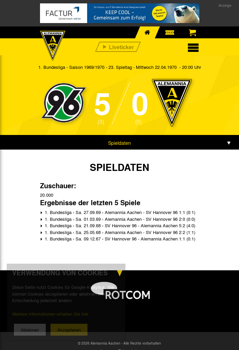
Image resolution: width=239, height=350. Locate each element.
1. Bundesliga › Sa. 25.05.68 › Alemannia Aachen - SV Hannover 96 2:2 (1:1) (119, 232)
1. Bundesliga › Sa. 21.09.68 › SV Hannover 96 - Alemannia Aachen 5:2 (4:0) (119, 225)
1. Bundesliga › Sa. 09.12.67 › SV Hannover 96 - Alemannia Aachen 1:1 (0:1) (119, 238)
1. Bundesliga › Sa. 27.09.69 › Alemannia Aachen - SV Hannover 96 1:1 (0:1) (119, 212)
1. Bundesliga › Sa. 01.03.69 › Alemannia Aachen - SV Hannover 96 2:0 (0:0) (119, 219)
